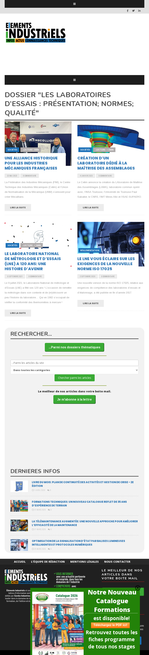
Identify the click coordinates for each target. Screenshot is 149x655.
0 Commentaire (29, 175)
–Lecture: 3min (30, 149)
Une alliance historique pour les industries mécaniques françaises (31, 163)
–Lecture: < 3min (104, 149)
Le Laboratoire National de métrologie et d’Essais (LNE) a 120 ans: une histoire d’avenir (33, 261)
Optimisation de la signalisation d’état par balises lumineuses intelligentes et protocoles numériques (78, 543)
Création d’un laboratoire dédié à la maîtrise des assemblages (106, 163)
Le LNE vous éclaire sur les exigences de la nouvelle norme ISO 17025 (106, 264)
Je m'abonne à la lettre (74, 399)
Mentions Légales (84, 561)
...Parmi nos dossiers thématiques (74, 347)
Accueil (20, 561)
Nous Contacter (117, 561)
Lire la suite (18, 207)
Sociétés (12, 149)
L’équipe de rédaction (48, 561)
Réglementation (89, 250)
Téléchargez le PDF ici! (110, 625)
